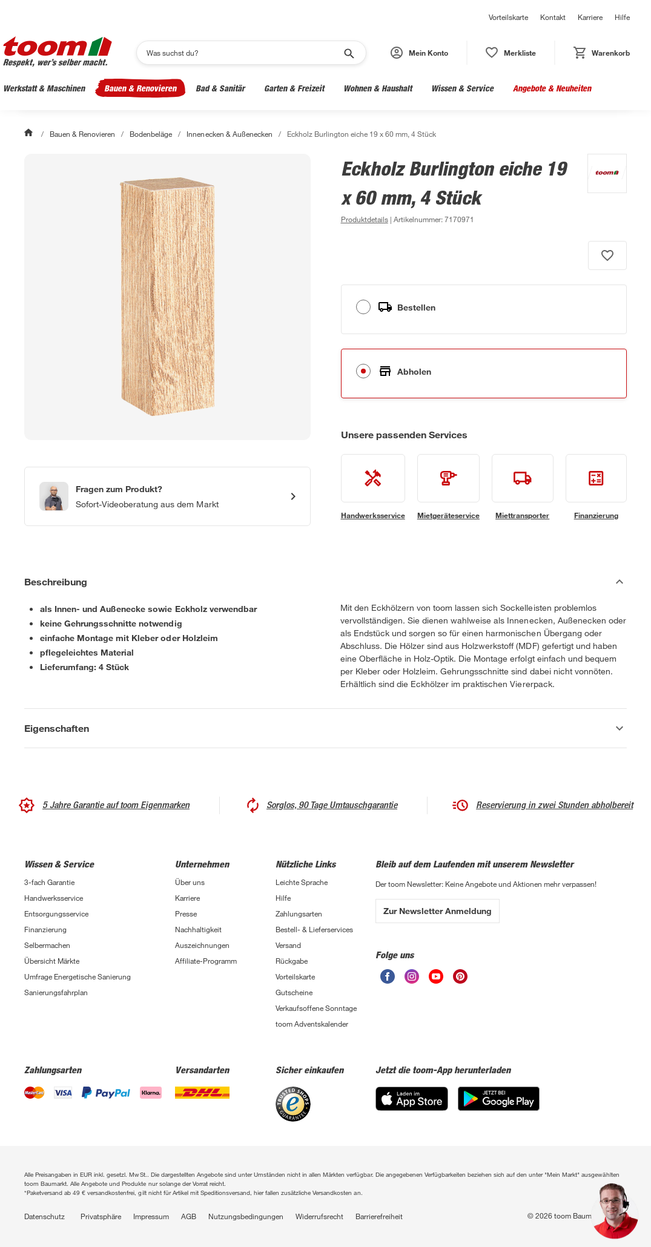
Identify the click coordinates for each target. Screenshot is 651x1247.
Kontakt (553, 17)
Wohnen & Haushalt (377, 88)
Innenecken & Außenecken (229, 134)
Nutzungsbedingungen (245, 1216)
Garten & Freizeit (294, 88)
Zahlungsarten (299, 913)
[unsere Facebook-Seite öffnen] (387, 980)
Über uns (190, 882)
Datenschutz (44, 1216)
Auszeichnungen (202, 945)
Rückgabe (292, 961)
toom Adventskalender (312, 1023)
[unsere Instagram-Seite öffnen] (412, 980)
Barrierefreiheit (379, 1216)
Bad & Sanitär (220, 88)
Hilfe (622, 17)
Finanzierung (45, 929)
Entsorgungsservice (56, 913)
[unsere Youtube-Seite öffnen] (436, 980)
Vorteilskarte (508, 17)
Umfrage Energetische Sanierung (77, 976)
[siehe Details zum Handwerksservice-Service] (373, 487)
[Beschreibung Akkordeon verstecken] (325, 581)
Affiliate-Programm (206, 961)
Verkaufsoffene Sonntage (316, 1008)
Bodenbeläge (151, 134)
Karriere (590, 17)
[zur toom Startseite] (57, 52)
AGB (188, 1216)
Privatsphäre (101, 1216)
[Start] (29, 133)
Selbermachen (47, 945)
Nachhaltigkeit (198, 929)
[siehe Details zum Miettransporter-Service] (523, 487)
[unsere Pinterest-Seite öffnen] (460, 980)
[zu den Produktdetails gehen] (364, 219)
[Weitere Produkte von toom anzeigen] (601, 190)
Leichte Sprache (302, 882)
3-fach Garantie (49, 882)
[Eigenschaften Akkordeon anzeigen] (325, 728)
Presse (186, 913)
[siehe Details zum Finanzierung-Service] (596, 487)
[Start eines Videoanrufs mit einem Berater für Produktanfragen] (167, 496)
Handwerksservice (53, 898)
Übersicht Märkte (51, 961)
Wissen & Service (462, 88)
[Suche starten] (348, 52)
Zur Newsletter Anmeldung (437, 911)
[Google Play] (499, 1107)
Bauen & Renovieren (140, 88)
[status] (511, 53)
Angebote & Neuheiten (552, 88)
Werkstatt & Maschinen (44, 88)
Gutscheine (294, 992)
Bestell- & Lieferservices (314, 929)
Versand (288, 945)
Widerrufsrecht (319, 1216)
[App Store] (411, 1107)
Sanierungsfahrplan (56, 992)
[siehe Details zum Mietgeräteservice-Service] (448, 487)
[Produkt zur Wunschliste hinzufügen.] (607, 255)
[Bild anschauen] (167, 297)
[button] (419, 53)
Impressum (151, 1216)
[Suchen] (243, 52)
